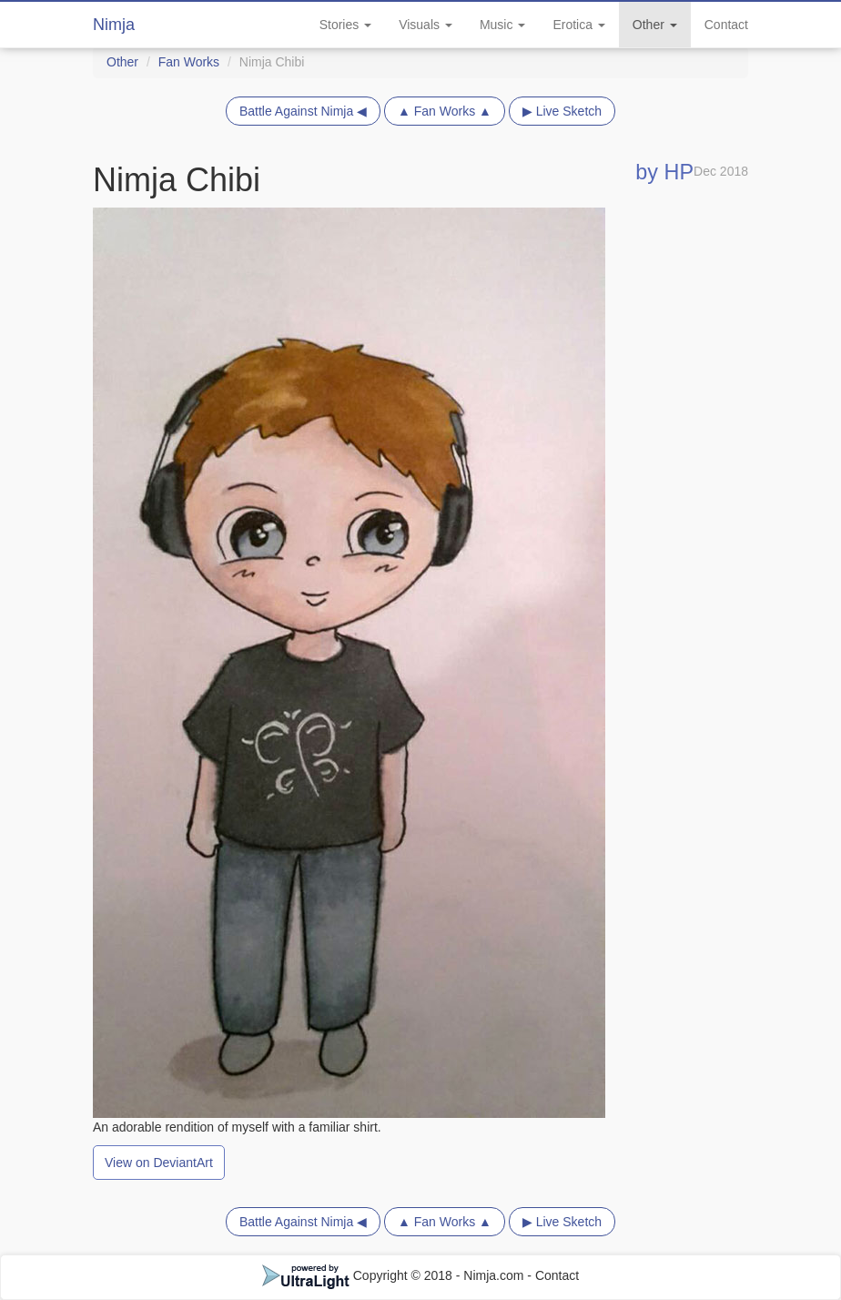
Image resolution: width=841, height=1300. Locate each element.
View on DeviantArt (159, 1162)
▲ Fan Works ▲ (444, 111)
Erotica (578, 24)
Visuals (425, 24)
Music (502, 24)
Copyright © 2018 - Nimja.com (395, 1275)
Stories (345, 24)
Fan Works (188, 62)
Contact (726, 24)
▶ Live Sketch (562, 111)
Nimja (114, 24)
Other (655, 24)
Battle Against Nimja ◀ (303, 111)
